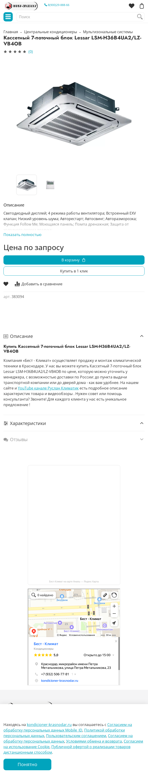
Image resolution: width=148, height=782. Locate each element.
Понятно (27, 764)
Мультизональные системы (108, 31)
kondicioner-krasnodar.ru (49, 724)
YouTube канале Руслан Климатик (48, 388)
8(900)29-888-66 (56, 5)
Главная (10, 31)
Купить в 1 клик (74, 271)
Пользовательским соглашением (76, 735)
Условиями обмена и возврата (94, 741)
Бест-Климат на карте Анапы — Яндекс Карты (74, 581)
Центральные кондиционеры (50, 31)
